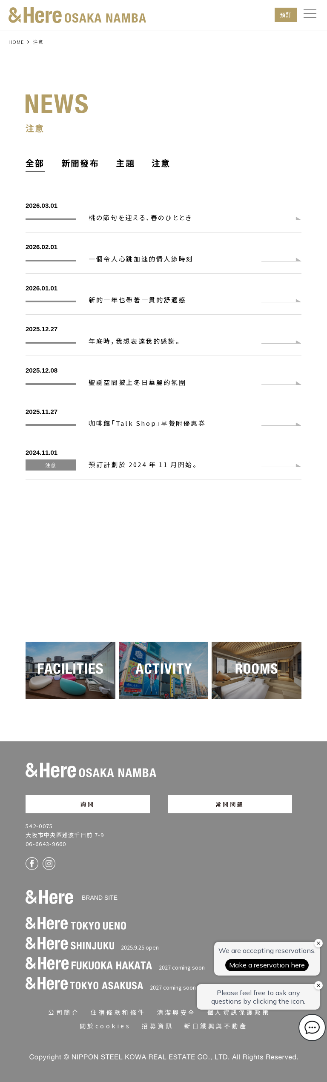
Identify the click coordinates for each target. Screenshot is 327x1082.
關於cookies (105, 1026)
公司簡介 (64, 1012)
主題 (125, 163)
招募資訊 (157, 1026)
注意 (161, 163)
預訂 (286, 15)
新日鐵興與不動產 (215, 1026)
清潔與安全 (176, 1012)
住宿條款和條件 (118, 1012)
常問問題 (230, 804)
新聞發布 (80, 163)
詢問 (87, 804)
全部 (35, 163)
